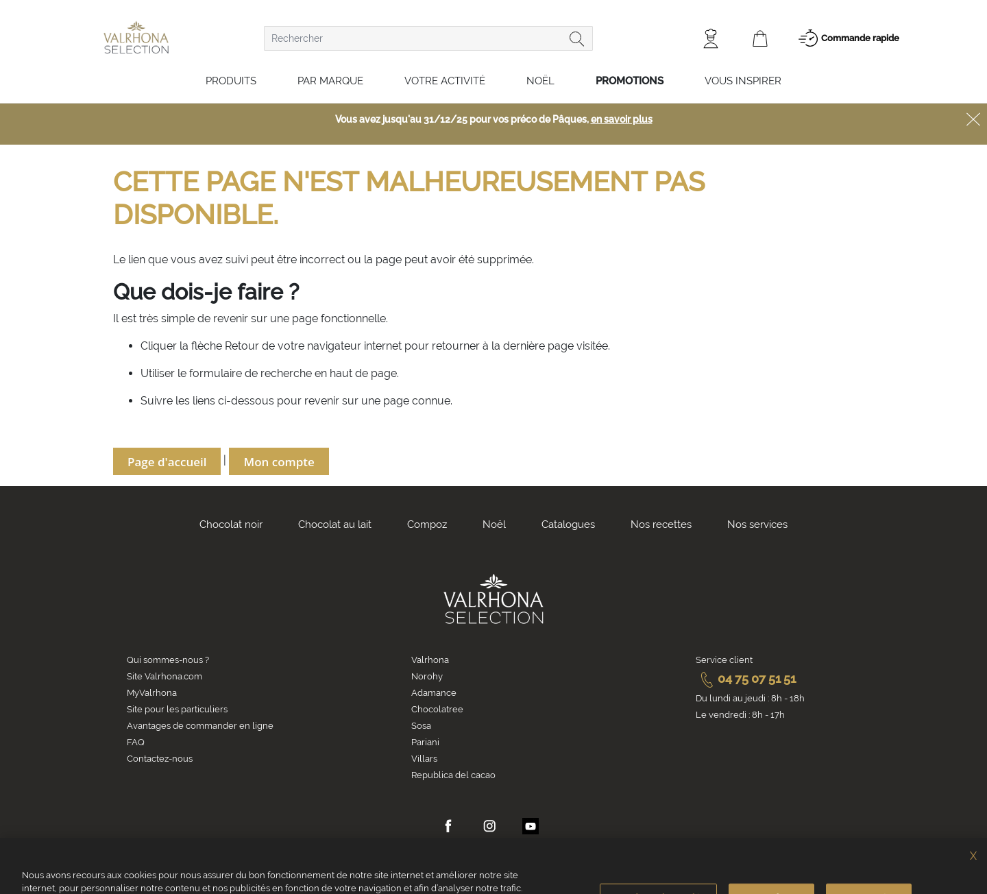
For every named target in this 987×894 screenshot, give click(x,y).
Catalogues (568, 524)
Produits (231, 81)
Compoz (427, 524)
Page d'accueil (166, 462)
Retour (243, 345)
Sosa (421, 726)
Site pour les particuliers (177, 709)
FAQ (136, 742)
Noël (540, 81)
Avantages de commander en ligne (200, 726)
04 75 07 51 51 (746, 678)
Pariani (425, 742)
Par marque (330, 81)
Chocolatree (437, 709)
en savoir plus (622, 119)
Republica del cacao (453, 775)
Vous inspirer (743, 81)
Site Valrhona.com (164, 676)
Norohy (427, 676)
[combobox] (428, 38)
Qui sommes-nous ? (168, 660)
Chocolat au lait (334, 524)
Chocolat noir (231, 524)
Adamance (433, 693)
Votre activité (444, 81)
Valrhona (430, 660)
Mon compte (278, 462)
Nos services (757, 524)
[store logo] (136, 37)
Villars (424, 758)
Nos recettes (661, 524)
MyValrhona (152, 693)
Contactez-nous (160, 758)
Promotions (629, 81)
